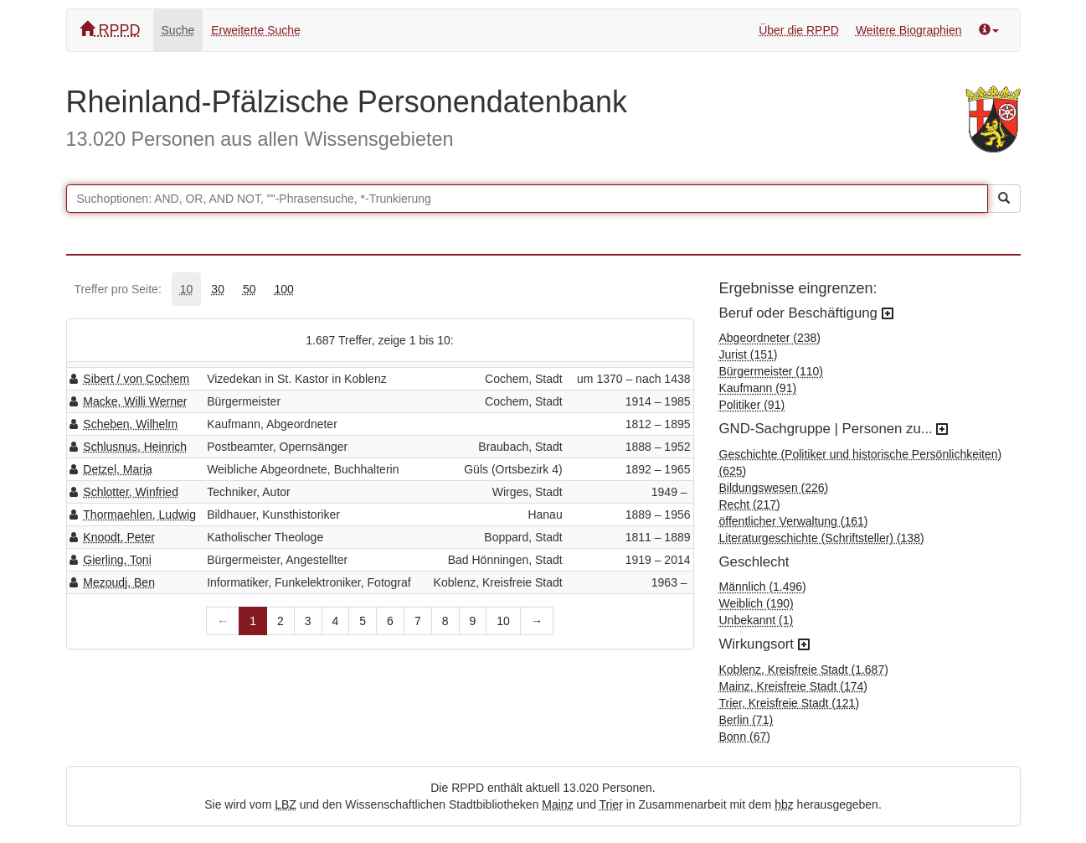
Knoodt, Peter (119, 537)
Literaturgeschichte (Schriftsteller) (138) (821, 538)
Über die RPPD (799, 30)
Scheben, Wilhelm (130, 424)
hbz (784, 804)
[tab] (187, 289)
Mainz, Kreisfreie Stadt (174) (793, 686)
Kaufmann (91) (758, 388)
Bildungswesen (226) (774, 487)
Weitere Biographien (909, 30)
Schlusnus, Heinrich (135, 446)
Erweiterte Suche (256, 30)
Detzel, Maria (117, 469)
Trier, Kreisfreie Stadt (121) (789, 703)
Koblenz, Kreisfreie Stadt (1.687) (803, 669)
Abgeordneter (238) (770, 337)
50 (249, 289)
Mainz (557, 804)
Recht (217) (749, 504)
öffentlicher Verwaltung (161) (793, 521)
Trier (611, 804)
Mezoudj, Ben (119, 582)
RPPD (110, 30)
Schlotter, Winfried (130, 492)
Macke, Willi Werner (135, 401)
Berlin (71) (746, 720)
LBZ (285, 804)
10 (186, 289)
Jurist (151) (748, 354)
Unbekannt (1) (756, 620)
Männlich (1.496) (762, 586)
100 (284, 289)
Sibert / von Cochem (136, 378)
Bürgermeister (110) (771, 371)
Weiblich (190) (756, 603)
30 (217, 289)
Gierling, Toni (117, 559)
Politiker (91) (752, 404)
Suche (178, 30)
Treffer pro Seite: (118, 289)
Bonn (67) (744, 736)
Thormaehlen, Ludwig (139, 514)
